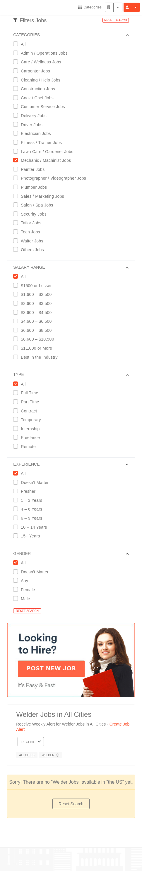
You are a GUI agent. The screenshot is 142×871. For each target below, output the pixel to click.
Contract (27, 410)
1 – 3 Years (29, 500)
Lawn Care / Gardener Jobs (45, 151)
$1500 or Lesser (34, 285)
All (21, 43)
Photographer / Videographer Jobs (51, 178)
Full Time (27, 392)
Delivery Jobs (31, 115)
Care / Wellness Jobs (39, 61)
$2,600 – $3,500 (34, 303)
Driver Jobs (29, 124)
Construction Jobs (36, 88)
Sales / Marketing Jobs (40, 196)
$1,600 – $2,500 (34, 294)
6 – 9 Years (29, 518)
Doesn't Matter (32, 571)
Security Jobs (31, 213)
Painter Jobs (30, 169)
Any (22, 580)
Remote (26, 446)
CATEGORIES (26, 34)
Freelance (28, 437)
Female (26, 589)
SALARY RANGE (29, 267)
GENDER (22, 553)
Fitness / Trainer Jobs (39, 142)
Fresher (26, 491)
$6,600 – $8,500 (34, 330)
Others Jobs (30, 249)
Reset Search (71, 803)
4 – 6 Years (29, 508)
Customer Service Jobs (41, 106)
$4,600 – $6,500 (34, 321)
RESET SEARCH (115, 20)
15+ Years (28, 535)
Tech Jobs (28, 231)
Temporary (29, 419)
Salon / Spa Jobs (35, 204)
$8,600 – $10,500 (35, 338)
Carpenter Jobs (33, 70)
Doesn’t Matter (32, 482)
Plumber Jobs (32, 187)
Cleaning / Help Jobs (38, 79)
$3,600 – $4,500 (34, 312)
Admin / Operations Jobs (42, 53)
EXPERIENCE (26, 464)
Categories (90, 7)
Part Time (28, 401)
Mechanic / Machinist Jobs (44, 160)
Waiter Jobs (30, 240)
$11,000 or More (34, 348)
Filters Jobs (30, 20)
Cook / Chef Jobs (35, 97)
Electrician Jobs (34, 133)
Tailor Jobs (29, 222)
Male (23, 598)
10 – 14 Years (32, 527)
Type (18, 374)
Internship (28, 428)
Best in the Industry (37, 357)
